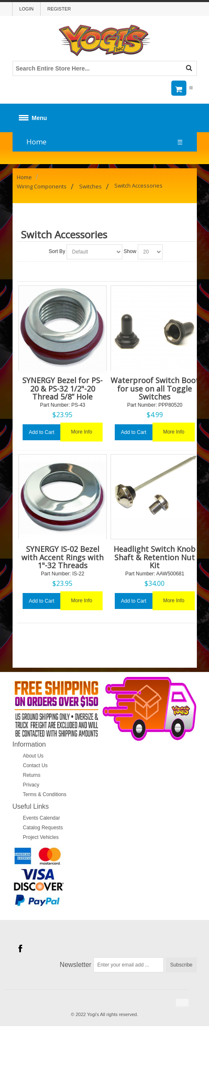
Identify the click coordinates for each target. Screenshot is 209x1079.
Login (26, 8)
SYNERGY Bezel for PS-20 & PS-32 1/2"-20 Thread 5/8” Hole (62, 388)
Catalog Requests (43, 828)
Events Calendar (41, 818)
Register (59, 8)
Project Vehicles (41, 837)
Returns (32, 775)
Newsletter (76, 964)
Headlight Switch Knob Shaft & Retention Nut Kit (155, 557)
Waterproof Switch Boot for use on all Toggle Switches (155, 388)
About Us (33, 756)
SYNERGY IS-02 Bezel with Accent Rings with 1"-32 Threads (62, 557)
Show (130, 251)
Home (36, 141)
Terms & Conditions (45, 794)
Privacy (31, 785)
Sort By (57, 251)
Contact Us (35, 765)
